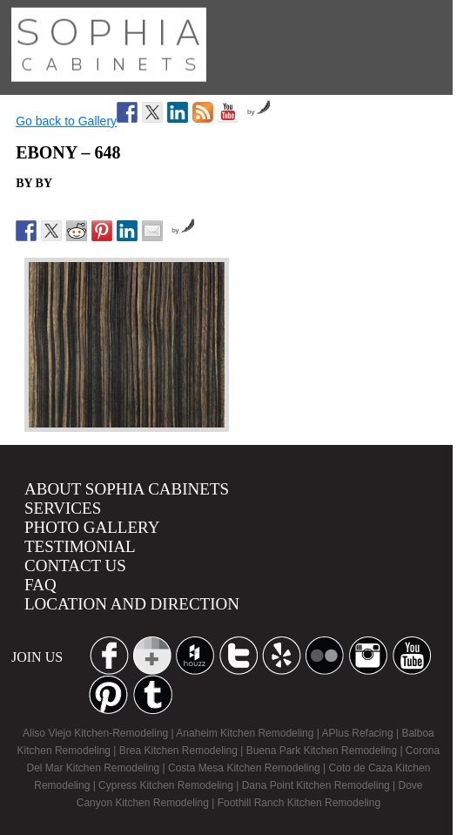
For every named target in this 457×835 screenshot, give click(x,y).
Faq (40, 585)
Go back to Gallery (66, 121)
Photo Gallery (91, 527)
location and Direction (131, 604)
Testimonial (80, 546)
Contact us (75, 565)
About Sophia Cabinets (126, 489)
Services (62, 508)
